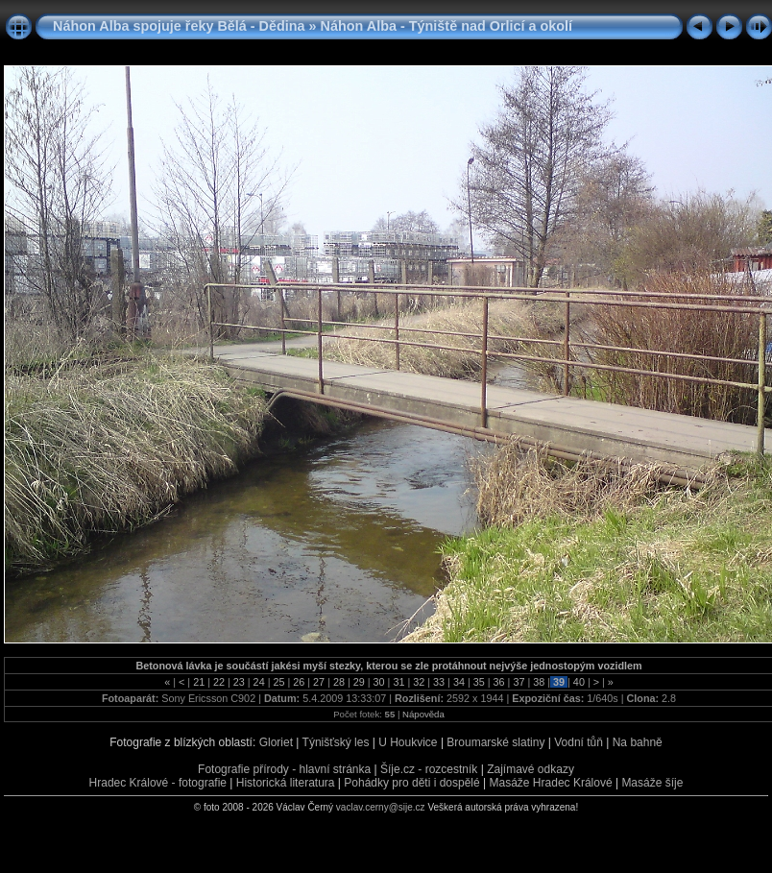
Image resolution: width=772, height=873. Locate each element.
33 (438, 682)
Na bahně (638, 742)
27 (318, 682)
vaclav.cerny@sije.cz (380, 807)
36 (499, 682)
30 (379, 682)
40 (579, 682)
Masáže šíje (652, 782)
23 (239, 682)
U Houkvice (407, 742)
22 (219, 682)
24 (259, 682)
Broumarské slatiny (495, 742)
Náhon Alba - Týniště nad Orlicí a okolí (447, 26)
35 (479, 682)
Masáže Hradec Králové (551, 782)
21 (198, 682)
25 (278, 682)
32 (418, 682)
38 (538, 682)
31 (398, 682)
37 (518, 682)
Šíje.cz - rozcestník (428, 769)
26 (298, 682)
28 (339, 682)
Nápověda (423, 714)
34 (459, 682)
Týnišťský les (336, 742)
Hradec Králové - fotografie (158, 782)
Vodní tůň (578, 742)
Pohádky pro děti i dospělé (411, 782)
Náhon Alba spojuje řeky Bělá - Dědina (179, 26)
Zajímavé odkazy (530, 769)
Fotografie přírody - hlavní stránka (284, 769)
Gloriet (276, 742)
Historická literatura (285, 782)
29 (359, 682)
